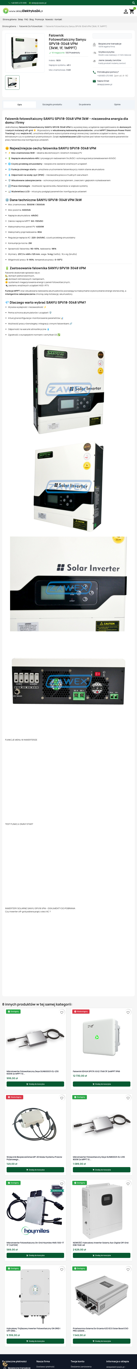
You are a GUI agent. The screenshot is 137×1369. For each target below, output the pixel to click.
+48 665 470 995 (112, 75)
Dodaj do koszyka (35, 1084)
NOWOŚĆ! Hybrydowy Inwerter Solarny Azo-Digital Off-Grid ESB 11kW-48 (100, 1244)
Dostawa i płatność (46, 1366)
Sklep (20, 19)
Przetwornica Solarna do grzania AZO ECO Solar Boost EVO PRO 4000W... (100, 1329)
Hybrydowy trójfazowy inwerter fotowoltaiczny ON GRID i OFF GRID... (33, 1329)
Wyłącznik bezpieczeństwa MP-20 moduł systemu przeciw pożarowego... (34, 1158)
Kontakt (58, 19)
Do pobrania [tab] (85, 104)
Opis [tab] (19, 104)
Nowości (49, 19)
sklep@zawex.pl (104, 84)
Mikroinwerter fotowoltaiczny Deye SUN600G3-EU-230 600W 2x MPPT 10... (33, 1072)
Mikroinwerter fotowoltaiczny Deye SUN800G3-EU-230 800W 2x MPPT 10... (99, 1158)
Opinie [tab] (117, 104)
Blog (31, 19)
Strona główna (9, 19)
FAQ (26, 19)
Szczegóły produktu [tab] (52, 104)
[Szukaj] (133, 3)
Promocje (39, 19)
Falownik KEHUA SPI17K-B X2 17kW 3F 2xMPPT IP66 (96, 1071)
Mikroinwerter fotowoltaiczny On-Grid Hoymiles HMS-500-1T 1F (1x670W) (35, 1244)
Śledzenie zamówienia (81, 1366)
